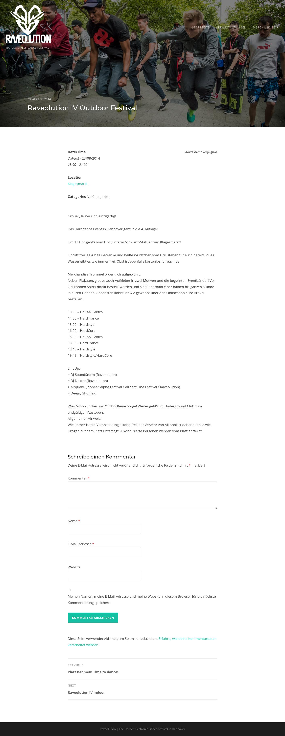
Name (74, 520)
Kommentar (79, 478)
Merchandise (264, 27)
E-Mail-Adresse (81, 543)
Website (74, 567)
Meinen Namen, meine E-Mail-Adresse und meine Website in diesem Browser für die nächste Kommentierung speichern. (142, 599)
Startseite (201, 27)
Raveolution (28, 40)
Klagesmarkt (78, 183)
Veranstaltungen (231, 27)
